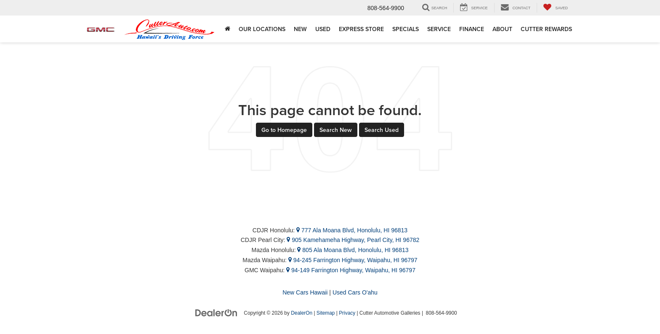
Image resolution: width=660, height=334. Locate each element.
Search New (335, 130)
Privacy (347, 313)
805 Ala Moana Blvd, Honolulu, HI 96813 (352, 250)
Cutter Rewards (546, 29)
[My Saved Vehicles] (555, 8)
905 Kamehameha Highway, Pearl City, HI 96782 (353, 240)
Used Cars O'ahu (355, 292)
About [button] (502, 29)
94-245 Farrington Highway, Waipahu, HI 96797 (353, 260)
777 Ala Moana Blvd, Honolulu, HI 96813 (351, 230)
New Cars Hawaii (304, 292)
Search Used (382, 130)
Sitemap (326, 313)
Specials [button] (405, 29)
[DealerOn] (216, 312)
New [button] (300, 29)
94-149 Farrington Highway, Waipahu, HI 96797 (350, 270)
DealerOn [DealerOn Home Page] (301, 313)
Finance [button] (471, 29)
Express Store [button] (361, 29)
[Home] (227, 29)
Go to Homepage (284, 130)
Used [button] (322, 29)
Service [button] (439, 29)
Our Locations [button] (262, 29)
